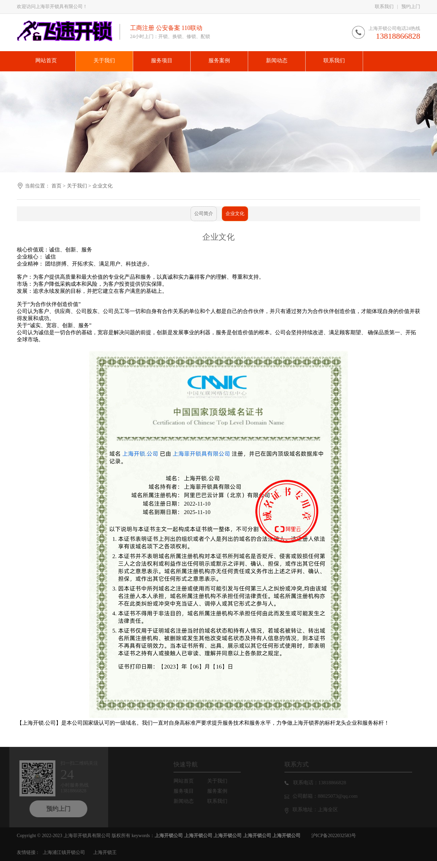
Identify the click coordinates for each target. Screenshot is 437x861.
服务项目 (188, 791)
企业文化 (102, 185)
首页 (56, 185)
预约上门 (410, 6)
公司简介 (201, 213)
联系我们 (384, 6)
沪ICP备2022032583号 (333, 835)
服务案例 (222, 791)
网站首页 (188, 781)
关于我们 (77, 185)
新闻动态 (188, 801)
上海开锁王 (105, 852)
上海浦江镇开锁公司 (64, 852)
